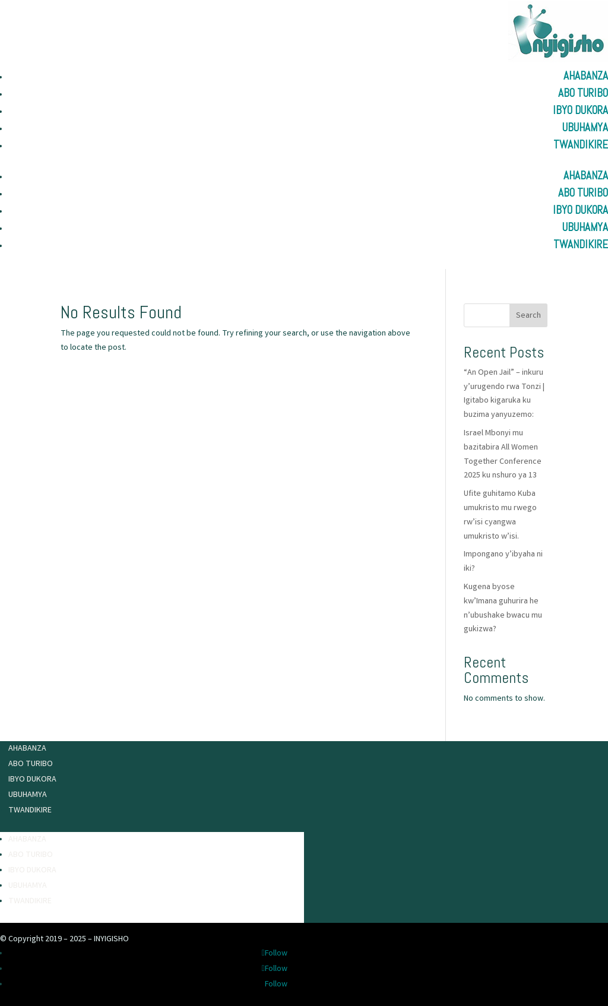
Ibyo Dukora (580, 110)
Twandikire (580, 144)
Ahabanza (585, 75)
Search (528, 316)
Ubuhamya (585, 127)
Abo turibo (583, 93)
